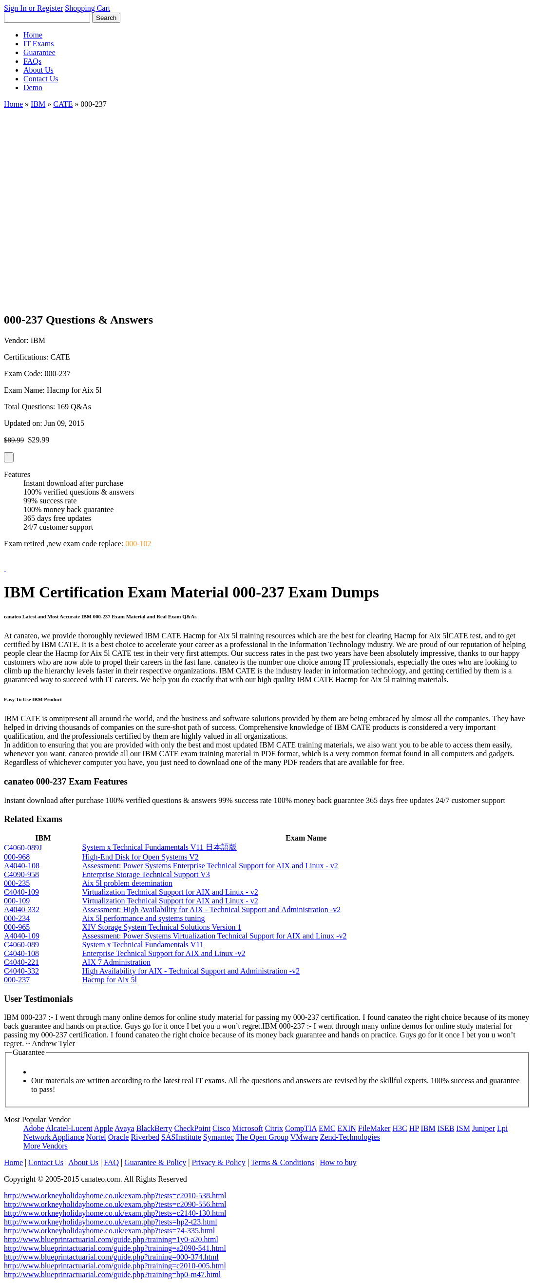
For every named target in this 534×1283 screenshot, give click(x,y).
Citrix (274, 1128)
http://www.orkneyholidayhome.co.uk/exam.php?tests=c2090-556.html (115, 1204)
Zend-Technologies (350, 1137)
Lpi (502, 1128)
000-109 (17, 901)
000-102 (138, 543)
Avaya (124, 1128)
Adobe (33, 1128)
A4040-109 (21, 936)
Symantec (218, 1137)
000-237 (17, 980)
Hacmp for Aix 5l (109, 980)
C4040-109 (21, 892)
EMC (327, 1128)
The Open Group (262, 1137)
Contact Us (40, 79)
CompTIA (301, 1128)
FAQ (111, 1162)
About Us (38, 70)
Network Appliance (53, 1137)
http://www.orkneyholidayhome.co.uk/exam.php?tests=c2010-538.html (115, 1195)
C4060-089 (21, 944)
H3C (399, 1128)
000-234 (17, 918)
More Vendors (45, 1146)
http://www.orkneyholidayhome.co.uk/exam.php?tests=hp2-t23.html (110, 1222)
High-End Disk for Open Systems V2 (140, 857)
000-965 (17, 927)
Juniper (483, 1128)
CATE (63, 104)
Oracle (118, 1137)
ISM (463, 1128)
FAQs (32, 61)
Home (32, 35)
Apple (103, 1128)
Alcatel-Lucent (69, 1128)
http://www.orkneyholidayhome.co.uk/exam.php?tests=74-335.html (109, 1230)
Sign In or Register (33, 8)
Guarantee (39, 52)
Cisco (221, 1128)
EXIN (347, 1128)
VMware (304, 1137)
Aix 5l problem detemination (127, 883)
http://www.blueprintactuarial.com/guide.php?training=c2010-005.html (115, 1266)
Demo (32, 87)
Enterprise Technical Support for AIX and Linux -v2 (164, 953)
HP (414, 1128)
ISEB (446, 1128)
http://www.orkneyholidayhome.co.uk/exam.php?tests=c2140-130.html (115, 1213)
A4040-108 (21, 866)
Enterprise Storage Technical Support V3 (146, 874)
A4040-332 (21, 909)
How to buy (338, 1162)
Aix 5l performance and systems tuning (143, 918)
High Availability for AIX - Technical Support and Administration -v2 (191, 971)
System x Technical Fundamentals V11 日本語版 (159, 847)
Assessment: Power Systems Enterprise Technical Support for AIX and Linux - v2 (210, 866)
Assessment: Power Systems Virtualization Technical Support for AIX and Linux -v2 (214, 936)
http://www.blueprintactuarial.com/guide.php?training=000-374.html (111, 1257)
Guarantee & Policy (155, 1162)
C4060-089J (23, 847)
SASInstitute (181, 1137)
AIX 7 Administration (116, 962)
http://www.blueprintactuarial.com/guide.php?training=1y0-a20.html (111, 1239)
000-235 (17, 883)
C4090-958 (21, 874)
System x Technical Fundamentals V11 (143, 944)
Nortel (96, 1137)
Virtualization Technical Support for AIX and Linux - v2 (170, 892)
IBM (38, 104)
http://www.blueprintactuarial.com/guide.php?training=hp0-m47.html (112, 1274)
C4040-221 (21, 962)
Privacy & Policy (218, 1162)
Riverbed (145, 1137)
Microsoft (247, 1128)
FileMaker (374, 1128)
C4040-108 (21, 953)
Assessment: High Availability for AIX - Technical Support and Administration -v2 (211, 909)
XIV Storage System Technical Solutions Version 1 (162, 927)
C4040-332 (21, 971)
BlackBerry (154, 1128)
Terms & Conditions (282, 1162)
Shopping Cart (87, 8)
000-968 (17, 857)
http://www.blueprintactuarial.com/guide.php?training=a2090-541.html (115, 1248)
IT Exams (38, 43)
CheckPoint (192, 1128)
